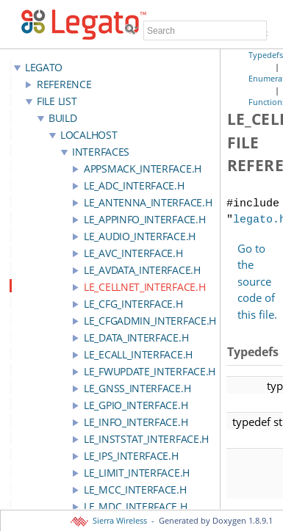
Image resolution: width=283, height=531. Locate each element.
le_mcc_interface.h (135, 489)
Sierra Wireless (110, 521)
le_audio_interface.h (140, 236)
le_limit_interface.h (137, 473)
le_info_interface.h (135, 422)
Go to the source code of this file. (257, 281)
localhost (88, 135)
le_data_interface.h (136, 337)
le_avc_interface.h (133, 253)
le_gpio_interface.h (135, 405)
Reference (64, 84)
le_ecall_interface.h (138, 354)
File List (56, 101)
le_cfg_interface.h (133, 304)
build (63, 118)
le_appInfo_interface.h (144, 219)
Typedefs (265, 55)
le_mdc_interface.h (135, 506)
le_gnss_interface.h (137, 388)
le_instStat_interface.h (146, 439)
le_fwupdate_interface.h (149, 371)
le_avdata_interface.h (142, 270)
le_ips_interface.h (131, 456)
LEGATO (43, 67)
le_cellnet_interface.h (144, 287)
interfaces (100, 152)
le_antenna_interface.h (148, 202)
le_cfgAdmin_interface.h (150, 321)
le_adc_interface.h (134, 185)
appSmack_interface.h (142, 169)
